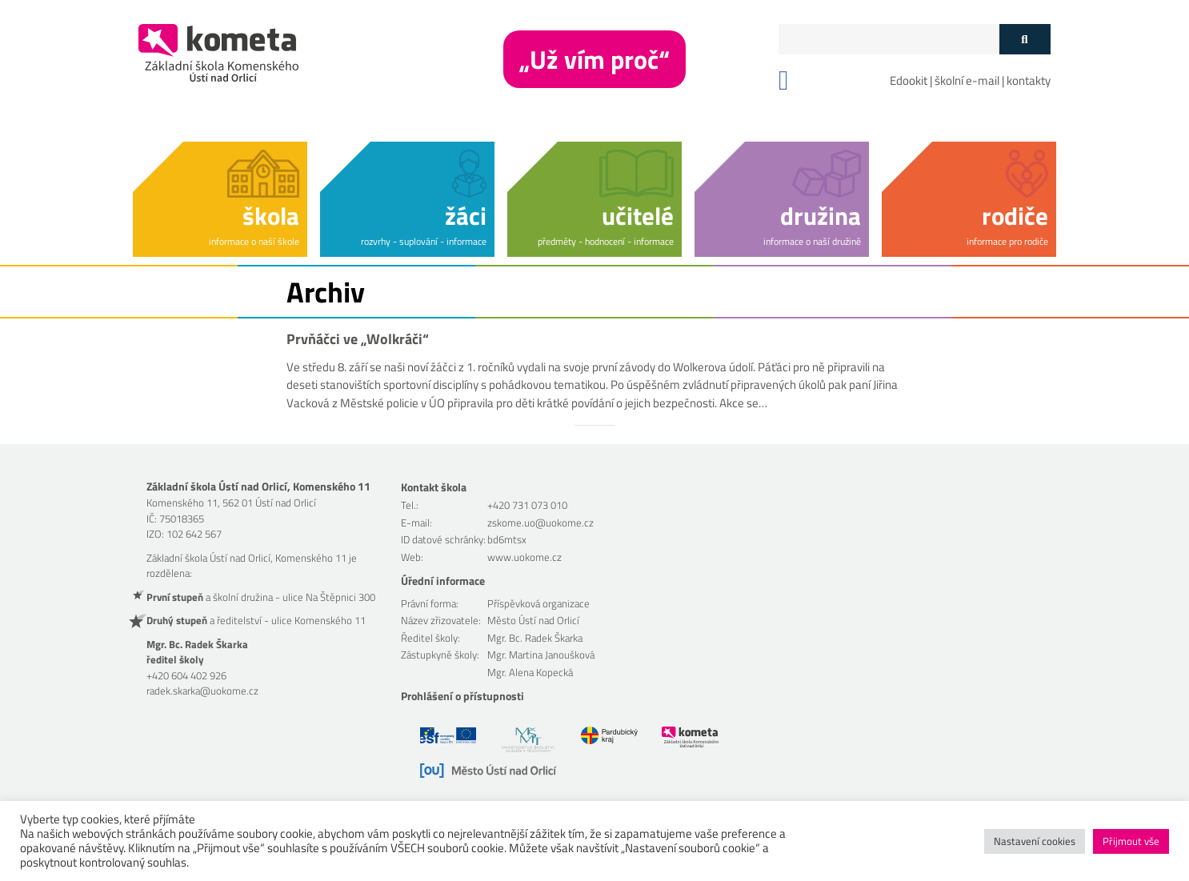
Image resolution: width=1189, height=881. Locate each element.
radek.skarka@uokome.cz (202, 691)
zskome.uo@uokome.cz (540, 523)
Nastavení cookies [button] (1034, 841)
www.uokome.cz (524, 557)
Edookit (908, 80)
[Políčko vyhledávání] (889, 39)
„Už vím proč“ (594, 59)
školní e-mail (967, 80)
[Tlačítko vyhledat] (1025, 39)
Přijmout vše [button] (1131, 841)
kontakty (1029, 80)
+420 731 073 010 (527, 505)
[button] (220, 196)
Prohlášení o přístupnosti (462, 695)
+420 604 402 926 (186, 675)
